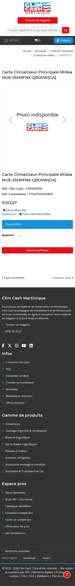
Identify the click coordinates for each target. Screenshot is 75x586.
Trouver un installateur (20, 382)
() (37, 40)
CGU (24, 576)
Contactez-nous (62, 277)
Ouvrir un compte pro (18, 519)
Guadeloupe (29, 557)
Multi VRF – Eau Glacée (18, 499)
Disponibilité (13, 224)
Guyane (46, 557)
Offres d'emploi (15, 403)
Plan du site (59, 576)
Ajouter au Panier (38, 250)
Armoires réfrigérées (18, 458)
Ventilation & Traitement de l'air (24, 471)
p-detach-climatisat (61, 51)
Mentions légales (42, 572)
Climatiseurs (12, 424)
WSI (27, 572)
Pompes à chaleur (16, 451)
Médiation (43, 576)
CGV (31, 576)
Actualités (12, 389)
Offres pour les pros (17, 526)
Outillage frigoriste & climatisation (26, 431)
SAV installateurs (15, 533)
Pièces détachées (15, 492)
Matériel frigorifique (17, 437)
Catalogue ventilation (18, 506)
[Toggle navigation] (11, 40)
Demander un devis (17, 376)
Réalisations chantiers (19, 396)
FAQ (8, 369)
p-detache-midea (44, 55)
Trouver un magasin (37, 20)
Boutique (40, 51)
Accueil (27, 51)
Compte (63, 40)
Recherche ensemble (17, 551)
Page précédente (13, 277)
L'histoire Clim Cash (18, 362)
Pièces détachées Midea (35, 214)
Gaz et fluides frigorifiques (21, 444)
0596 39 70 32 (13, 331)
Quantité (8, 235)
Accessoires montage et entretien (25, 464)
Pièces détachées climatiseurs (14, 212)
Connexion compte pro (19, 513)
